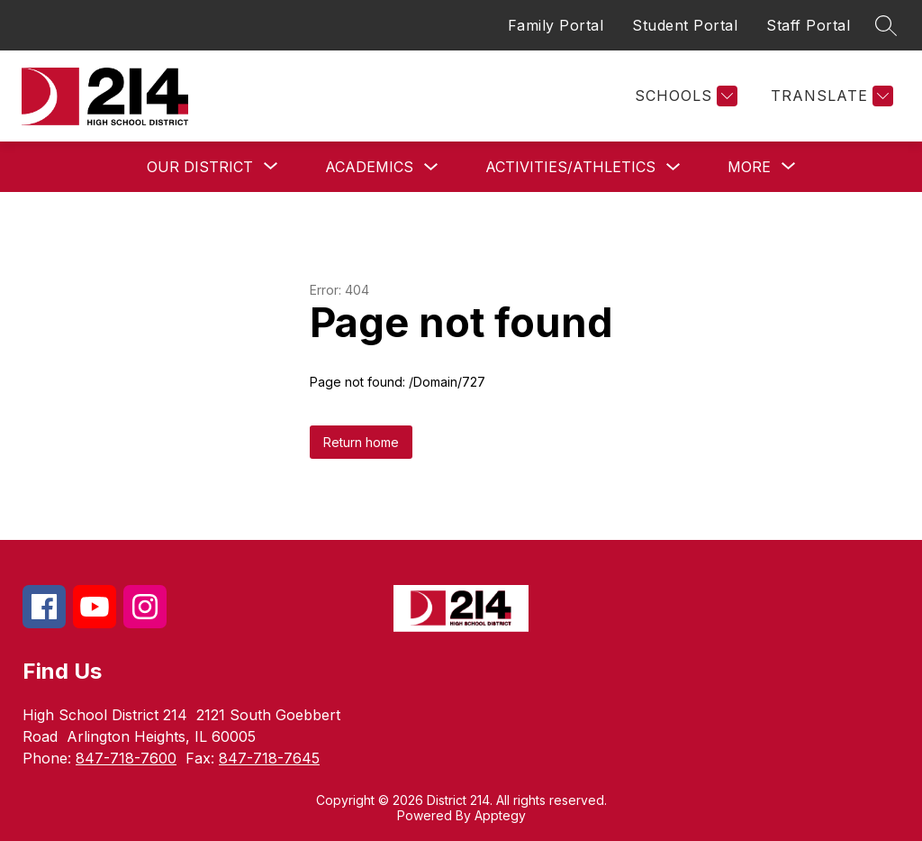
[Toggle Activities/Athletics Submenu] (673, 167)
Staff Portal (808, 25)
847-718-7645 (269, 758)
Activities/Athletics (570, 167)
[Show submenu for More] (749, 167)
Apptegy (500, 815)
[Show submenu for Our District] (200, 167)
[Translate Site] (829, 96)
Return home (361, 442)
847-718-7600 (126, 758)
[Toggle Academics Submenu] (431, 167)
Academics (369, 167)
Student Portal (684, 25)
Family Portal (556, 25)
